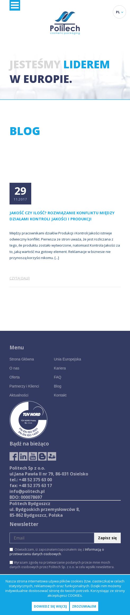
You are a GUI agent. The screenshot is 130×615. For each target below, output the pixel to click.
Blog (57, 386)
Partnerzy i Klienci (24, 386)
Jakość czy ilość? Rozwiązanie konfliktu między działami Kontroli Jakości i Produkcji (62, 215)
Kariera (60, 368)
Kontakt (60, 395)
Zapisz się (107, 537)
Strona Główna (22, 359)
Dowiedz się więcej (50, 606)
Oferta (15, 377)
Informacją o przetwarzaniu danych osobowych (57, 551)
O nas (14, 368)
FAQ (57, 377)
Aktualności (19, 395)
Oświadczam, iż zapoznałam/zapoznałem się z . (57, 551)
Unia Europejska (67, 359)
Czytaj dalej (20, 278)
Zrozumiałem (84, 606)
